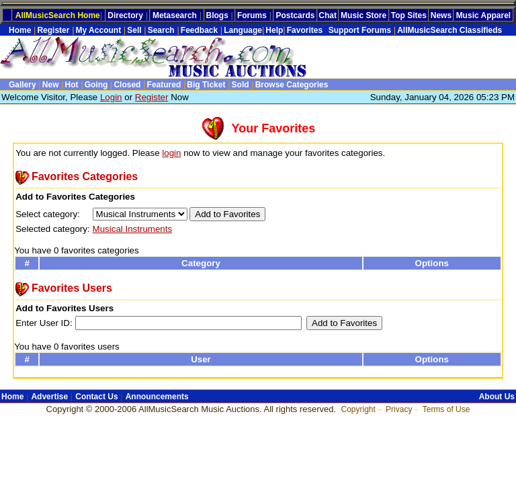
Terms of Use (446, 409)
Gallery (22, 84)
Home (20, 30)
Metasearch (175, 15)
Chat (327, 15)
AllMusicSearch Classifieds (449, 30)
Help (274, 30)
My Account (99, 30)
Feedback (199, 30)
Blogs (217, 15)
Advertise (49, 396)
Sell (134, 30)
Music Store (363, 15)
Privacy (399, 409)
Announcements (157, 396)
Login (111, 97)
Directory (125, 15)
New (50, 84)
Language (243, 30)
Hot (72, 84)
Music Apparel (483, 15)
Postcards (294, 15)
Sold (240, 84)
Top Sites (409, 15)
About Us (497, 396)
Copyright (358, 409)
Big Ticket (206, 84)
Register (53, 30)
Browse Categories (292, 84)
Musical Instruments (133, 229)
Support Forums (357, 30)
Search (161, 30)
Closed (127, 84)
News (441, 15)
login (171, 153)
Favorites (304, 30)
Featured (164, 84)
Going (96, 84)
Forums (252, 15)
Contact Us (96, 396)
